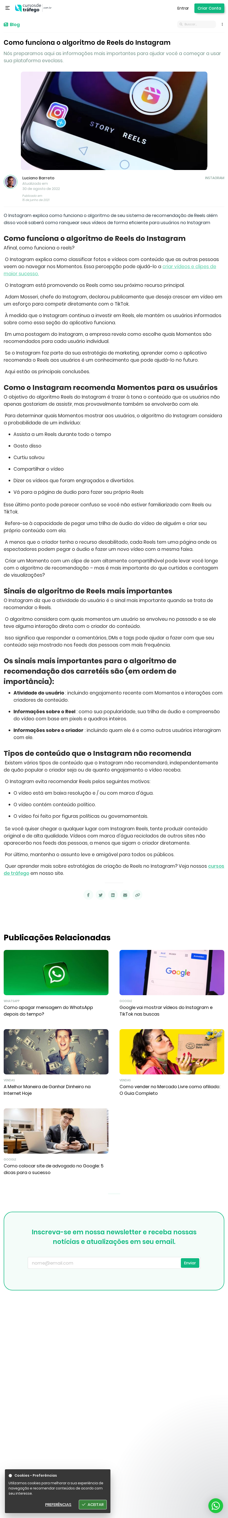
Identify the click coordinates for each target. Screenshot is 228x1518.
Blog (12, 24)
